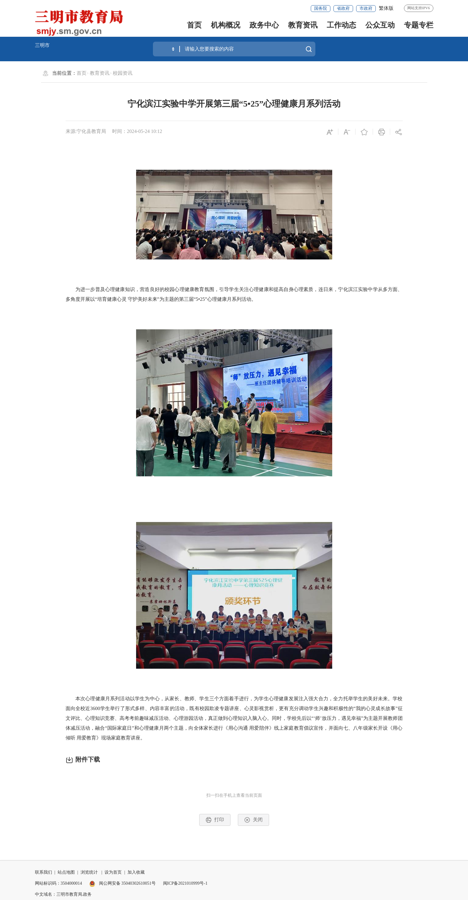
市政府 (366, 8)
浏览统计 (89, 872)
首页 (194, 25)
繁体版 (386, 8)
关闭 (253, 820)
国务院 (320, 8)
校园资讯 (122, 73)
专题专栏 (418, 25)
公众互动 (380, 25)
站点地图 (66, 872)
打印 (215, 820)
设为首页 (113, 872)
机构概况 (225, 25)
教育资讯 (303, 25)
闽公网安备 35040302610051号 (122, 883)
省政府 (343, 8)
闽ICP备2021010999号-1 (185, 883)
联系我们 (43, 872)
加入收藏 (136, 872)
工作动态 (341, 25)
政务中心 (264, 25)
